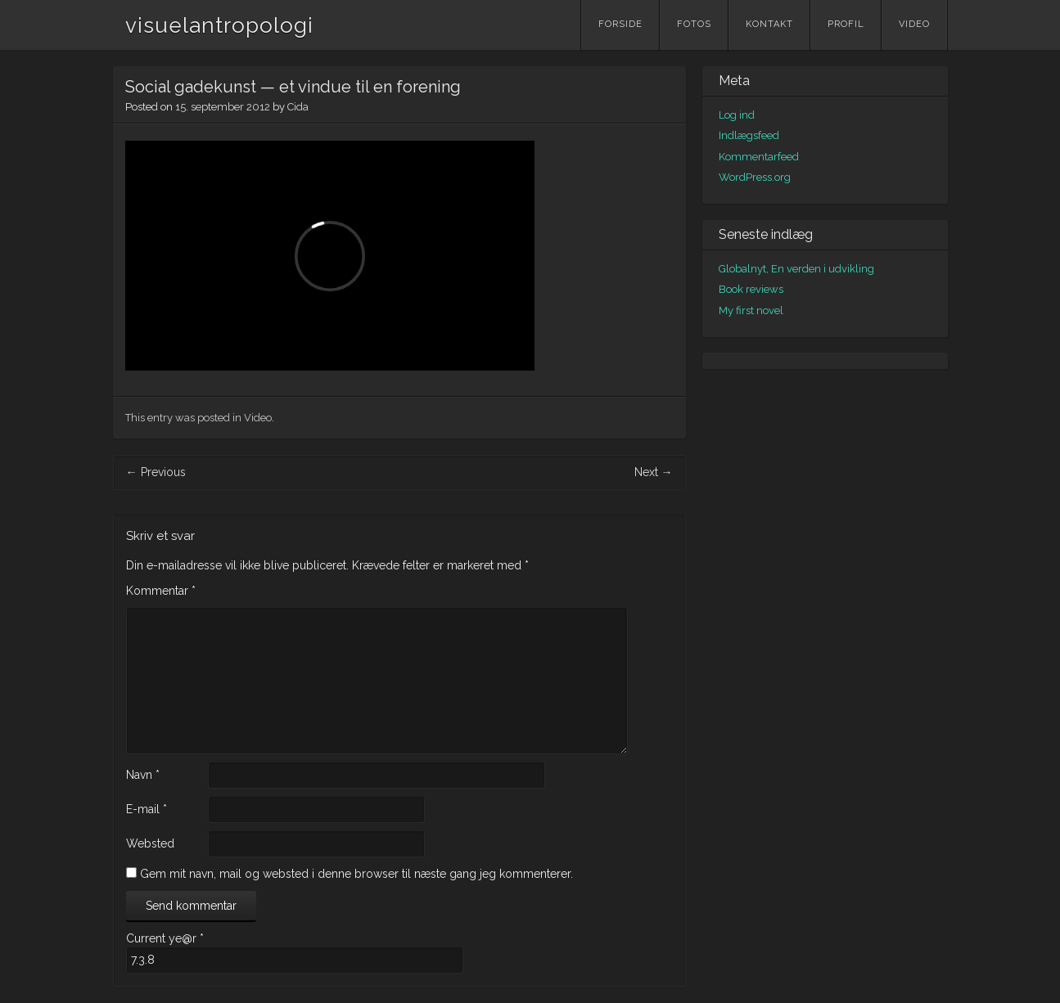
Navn (143, 774)
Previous (156, 472)
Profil (846, 24)
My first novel (751, 310)
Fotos (694, 24)
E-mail (146, 809)
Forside (620, 24)
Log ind (737, 115)
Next (653, 472)
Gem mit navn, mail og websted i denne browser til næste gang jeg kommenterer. (356, 873)
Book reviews (751, 289)
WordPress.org (755, 177)
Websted (150, 843)
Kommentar (161, 590)
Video (914, 24)
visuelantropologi (219, 25)
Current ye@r (165, 938)
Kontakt (769, 24)
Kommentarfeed (759, 157)
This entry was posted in (184, 418)
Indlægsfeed (749, 135)
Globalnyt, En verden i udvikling (796, 269)
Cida (298, 107)
